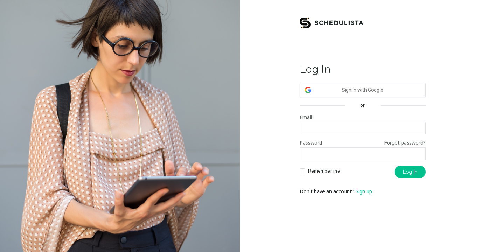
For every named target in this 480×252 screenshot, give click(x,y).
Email (306, 117)
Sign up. (364, 191)
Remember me (324, 171)
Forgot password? (405, 142)
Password (311, 142)
